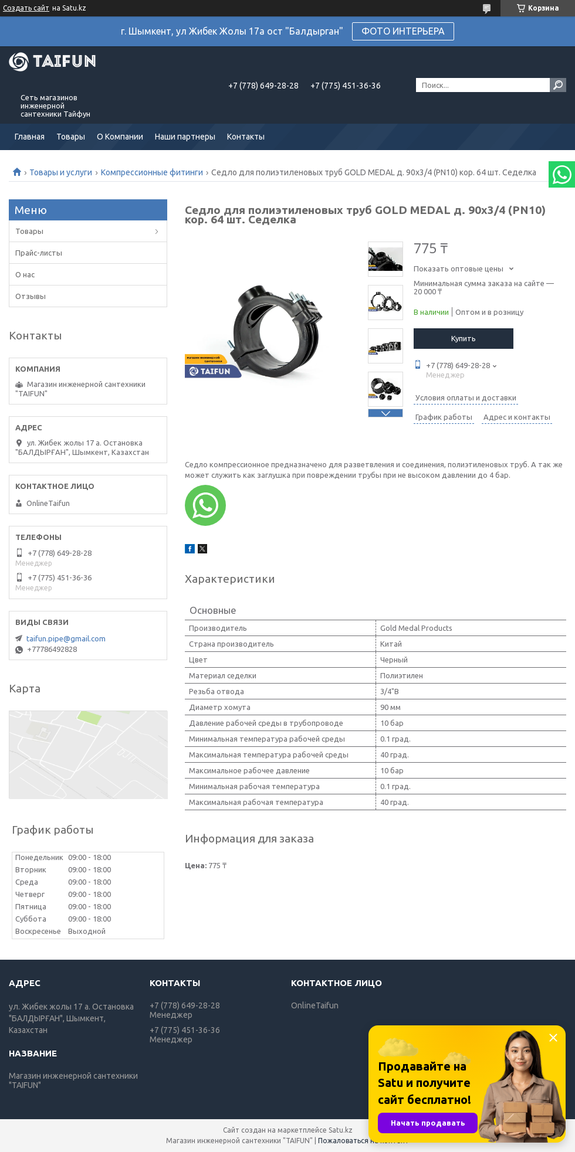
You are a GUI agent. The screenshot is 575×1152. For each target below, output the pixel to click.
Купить (463, 338)
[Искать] (558, 85)
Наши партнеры (185, 136)
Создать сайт (26, 8)
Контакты (246, 136)
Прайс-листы (38, 253)
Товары (70, 136)
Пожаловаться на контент (363, 1140)
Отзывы (30, 296)
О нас (25, 274)
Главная (30, 136)
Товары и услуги (60, 172)
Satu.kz (341, 1130)
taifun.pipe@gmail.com (66, 638)
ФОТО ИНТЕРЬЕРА (403, 31)
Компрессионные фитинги (152, 172)
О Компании (120, 136)
